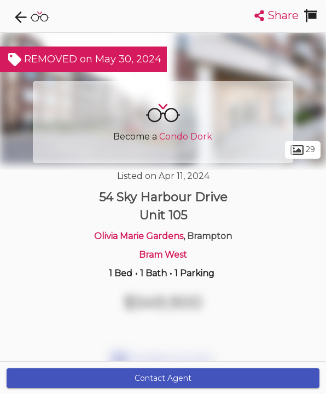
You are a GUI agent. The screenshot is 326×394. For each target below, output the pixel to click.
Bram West (163, 255)
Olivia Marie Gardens (138, 236)
